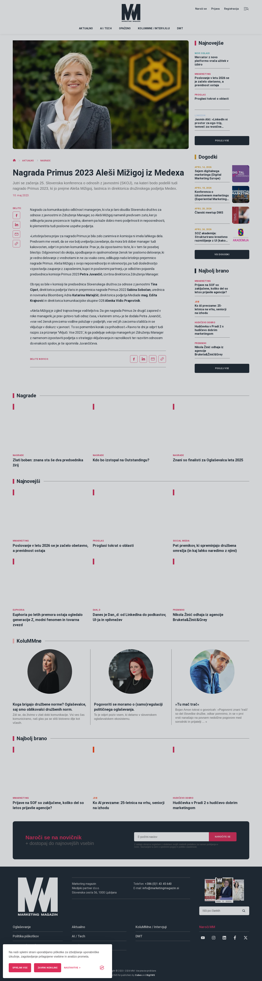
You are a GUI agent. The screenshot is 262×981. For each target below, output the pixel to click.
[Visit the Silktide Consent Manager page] (102, 967)
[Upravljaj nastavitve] (72, 968)
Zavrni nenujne (47, 967)
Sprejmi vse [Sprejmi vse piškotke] (19, 967)
